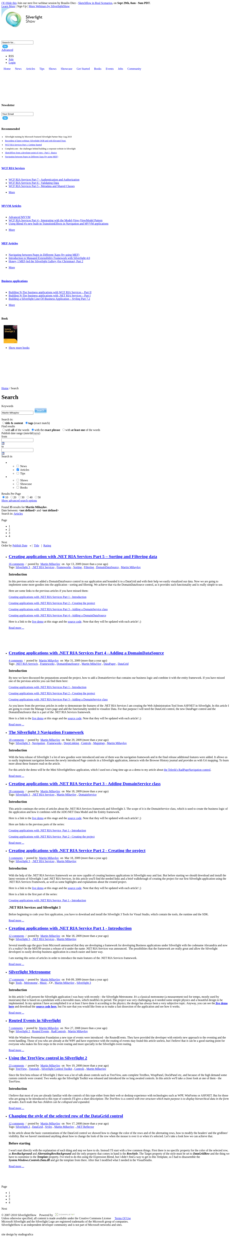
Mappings (99, 743)
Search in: (7, 419)
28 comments (16, 791)
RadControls (58, 1031)
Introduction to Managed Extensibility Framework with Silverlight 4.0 (49, 258)
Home (4, 388)
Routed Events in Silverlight (35, 1020)
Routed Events (40, 1031)
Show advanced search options (19, 500)
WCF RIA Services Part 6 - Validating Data (34, 182)
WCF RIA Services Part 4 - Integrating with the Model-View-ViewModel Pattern (56, 220)
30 (23, 497)
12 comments (16, 935)
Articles (24, 469)
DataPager (110, 663)
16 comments (16, 564)
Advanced (7, 49)
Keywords (7, 406)
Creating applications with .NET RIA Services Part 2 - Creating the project (52, 603)
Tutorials (34, 1068)
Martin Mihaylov (50, 564)
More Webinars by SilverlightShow (49, 6)
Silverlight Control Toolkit (57, 1068)
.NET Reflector (85, 1126)
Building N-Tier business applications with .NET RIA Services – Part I (50, 295)
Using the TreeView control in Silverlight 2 (48, 1058)
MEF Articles (9, 243)
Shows (24, 480)
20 (15, 497)
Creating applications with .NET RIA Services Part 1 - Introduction (47, 596)
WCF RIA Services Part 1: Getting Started (23, 144)
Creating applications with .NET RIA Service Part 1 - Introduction (47, 830)
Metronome (31, 982)
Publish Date (19, 545)
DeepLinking (71, 743)
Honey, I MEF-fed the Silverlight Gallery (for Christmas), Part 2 (46, 261)
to (2, 446)
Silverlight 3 (23, 567)
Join (11, 59)
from (4, 436)
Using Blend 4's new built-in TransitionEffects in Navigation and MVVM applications (58, 223)
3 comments (16, 858)
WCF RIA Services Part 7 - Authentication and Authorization (44, 179)
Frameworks (64, 567)
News (23, 466)
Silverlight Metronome (30, 971)
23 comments (16, 1065)
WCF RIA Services (13, 168)
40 (32, 497)
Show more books (19, 347)
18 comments (16, 739)
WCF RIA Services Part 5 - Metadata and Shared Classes (42, 186)
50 (40, 497)
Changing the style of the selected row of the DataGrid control (66, 1115)
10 (7, 497)
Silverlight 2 (23, 1031)
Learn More (8, 6)
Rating (47, 545)
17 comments (16, 979)
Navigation (38, 743)
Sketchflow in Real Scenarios (95, 3)
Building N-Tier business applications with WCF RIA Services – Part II (50, 292)
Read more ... (16, 627)
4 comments (16, 660)
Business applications (14, 281)
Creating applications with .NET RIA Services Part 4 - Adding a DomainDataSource (57, 615)
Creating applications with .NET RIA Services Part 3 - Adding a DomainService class (58, 609)
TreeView (21, 1068)
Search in (6, 456)
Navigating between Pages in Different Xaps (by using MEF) (31, 156)
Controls (86, 743)
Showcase (26, 483)
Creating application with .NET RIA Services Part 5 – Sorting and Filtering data (83, 556)
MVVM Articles (11, 205)
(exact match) (39, 423)
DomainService (88, 794)
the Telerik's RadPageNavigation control (187, 769)
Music (43, 982)
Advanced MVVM (19, 217)
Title (36, 545)
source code (74, 621)
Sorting (77, 567)
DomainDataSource (107, 567)
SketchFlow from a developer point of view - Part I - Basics (31, 152)
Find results (8, 426)
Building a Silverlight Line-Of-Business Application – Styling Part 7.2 (49, 298)
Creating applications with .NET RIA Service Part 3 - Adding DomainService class (85, 783)
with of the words (18, 429)
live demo (38, 621)
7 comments (16, 1028)
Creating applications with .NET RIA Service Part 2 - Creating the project (52, 836)
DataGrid (123, 663)
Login (12, 62)
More (12, 192)
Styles (48, 1126)
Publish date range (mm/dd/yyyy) (20, 433)
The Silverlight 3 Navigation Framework (46, 732)
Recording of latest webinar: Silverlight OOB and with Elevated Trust (35, 140)
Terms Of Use (123, 1218)
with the (48, 429)
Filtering (89, 567)
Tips (22, 473)
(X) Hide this (9, 3)
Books (24, 487)
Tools (19, 982)
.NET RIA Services (43, 567)
